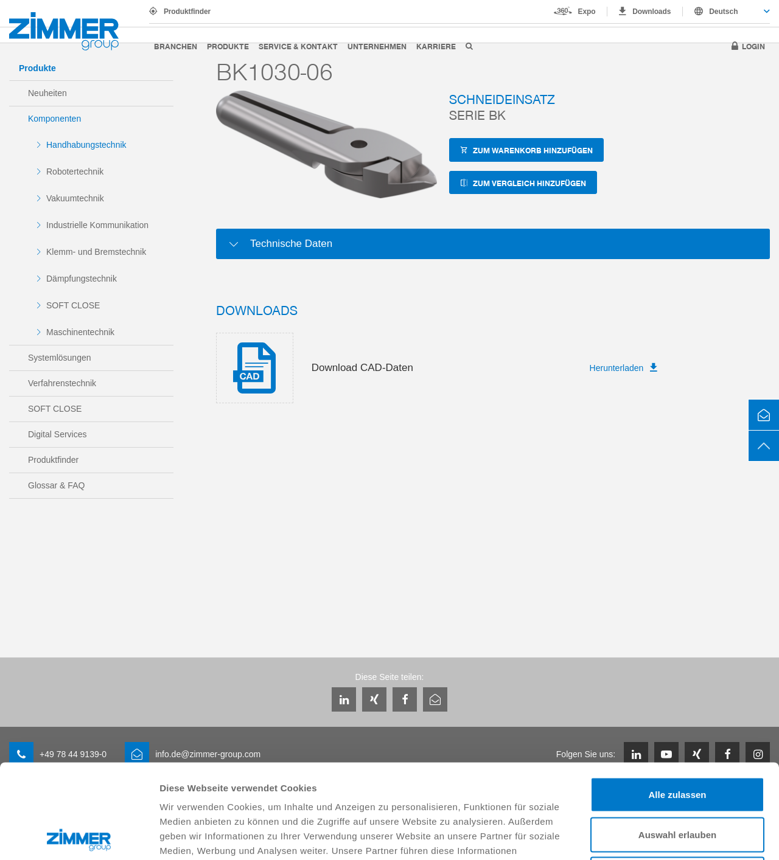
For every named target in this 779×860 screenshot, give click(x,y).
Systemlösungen (59, 357)
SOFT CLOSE (73, 305)
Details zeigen (647, 836)
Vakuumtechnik (75, 198)
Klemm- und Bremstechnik (96, 252)
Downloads (651, 11)
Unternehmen (377, 45)
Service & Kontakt (298, 45)
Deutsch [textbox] (723, 11)
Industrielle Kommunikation (97, 225)
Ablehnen (677, 780)
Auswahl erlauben (677, 740)
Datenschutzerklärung (476, 785)
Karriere (436, 45)
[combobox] (726, 11)
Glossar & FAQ (56, 485)
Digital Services (57, 434)
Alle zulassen (677, 700)
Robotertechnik (74, 171)
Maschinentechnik (80, 332)
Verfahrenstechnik (62, 383)
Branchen (175, 45)
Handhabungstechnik (86, 145)
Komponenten (54, 118)
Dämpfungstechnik (81, 278)
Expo (587, 11)
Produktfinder (187, 11)
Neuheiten (47, 93)
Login (753, 45)
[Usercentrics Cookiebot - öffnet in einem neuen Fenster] (79, 836)
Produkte (228, 45)
